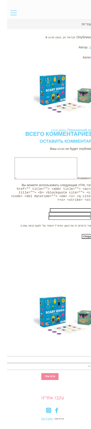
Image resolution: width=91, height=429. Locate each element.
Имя (88, 212)
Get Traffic (40, 421)
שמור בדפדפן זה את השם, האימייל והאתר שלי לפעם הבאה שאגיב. (49, 228)
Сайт (87, 220)
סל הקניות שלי (82, 14)
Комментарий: (80, 178)
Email (87, 216)
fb (49, 413)
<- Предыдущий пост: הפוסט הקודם (67, 130)
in (41, 413)
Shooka (86, 47)
